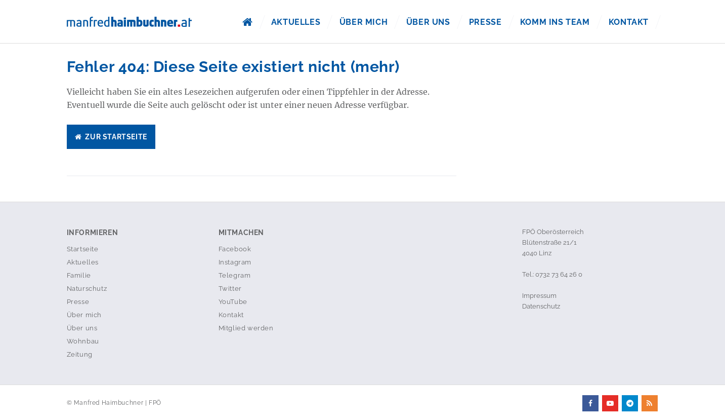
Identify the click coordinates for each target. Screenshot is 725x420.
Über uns (428, 22)
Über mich (363, 22)
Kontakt (629, 22)
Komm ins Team (555, 22)
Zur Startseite (111, 137)
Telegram (235, 275)
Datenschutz (541, 306)
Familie (79, 275)
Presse (485, 22)
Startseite (83, 249)
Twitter (230, 288)
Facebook (235, 249)
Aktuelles (295, 22)
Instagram (235, 262)
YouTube (233, 302)
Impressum (539, 295)
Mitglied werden (246, 328)
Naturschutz (87, 288)
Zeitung (80, 354)
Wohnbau (83, 341)
